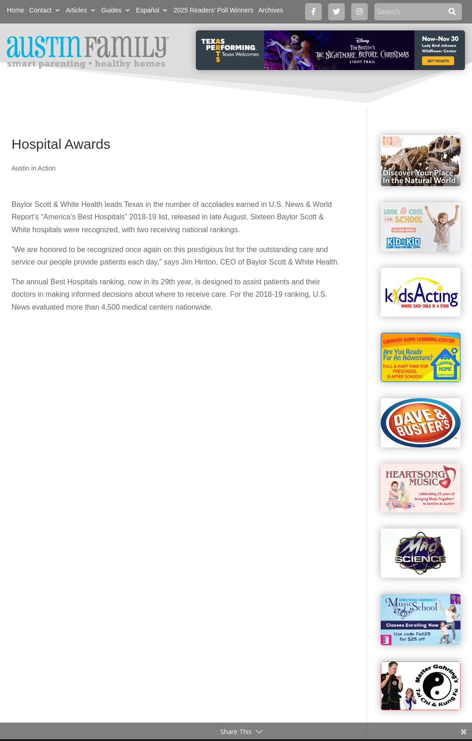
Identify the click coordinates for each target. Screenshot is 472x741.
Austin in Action (34, 168)
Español (147, 10)
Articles (76, 10)
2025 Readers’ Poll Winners (213, 10)
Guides (111, 10)
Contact (40, 10)
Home (15, 10)
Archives (270, 10)
